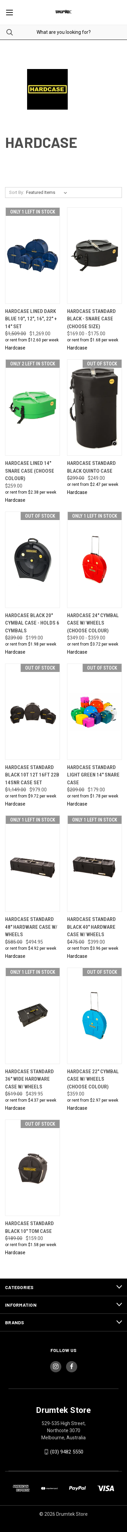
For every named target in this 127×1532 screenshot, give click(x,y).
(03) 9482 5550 (66, 1452)
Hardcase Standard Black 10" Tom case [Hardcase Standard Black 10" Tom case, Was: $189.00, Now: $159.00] (29, 1227)
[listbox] (48, 192)
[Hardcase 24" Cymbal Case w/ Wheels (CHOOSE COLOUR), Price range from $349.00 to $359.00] (94, 560)
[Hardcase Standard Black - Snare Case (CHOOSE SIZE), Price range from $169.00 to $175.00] (94, 255)
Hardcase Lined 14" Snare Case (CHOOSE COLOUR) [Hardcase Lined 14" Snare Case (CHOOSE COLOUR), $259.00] (29, 470)
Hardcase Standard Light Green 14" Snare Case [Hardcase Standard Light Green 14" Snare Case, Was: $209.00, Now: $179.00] (93, 775)
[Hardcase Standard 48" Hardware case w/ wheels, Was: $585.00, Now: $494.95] (32, 863)
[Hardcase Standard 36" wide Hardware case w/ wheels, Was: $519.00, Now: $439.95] (32, 1016)
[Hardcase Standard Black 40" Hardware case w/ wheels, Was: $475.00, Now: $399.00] (94, 863)
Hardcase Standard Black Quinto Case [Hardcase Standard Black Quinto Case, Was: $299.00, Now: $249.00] (91, 467)
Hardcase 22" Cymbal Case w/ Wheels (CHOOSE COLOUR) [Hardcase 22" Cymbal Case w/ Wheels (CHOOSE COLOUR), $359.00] (93, 1079)
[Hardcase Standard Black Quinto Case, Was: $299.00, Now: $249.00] (94, 407)
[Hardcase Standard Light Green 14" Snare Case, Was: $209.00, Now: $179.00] (94, 712)
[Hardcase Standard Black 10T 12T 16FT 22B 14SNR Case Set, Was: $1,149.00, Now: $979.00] (32, 712)
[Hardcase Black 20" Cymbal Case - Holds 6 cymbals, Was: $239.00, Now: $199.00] (32, 560)
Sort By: (16, 192)
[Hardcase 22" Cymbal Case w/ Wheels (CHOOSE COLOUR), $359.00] (94, 1016)
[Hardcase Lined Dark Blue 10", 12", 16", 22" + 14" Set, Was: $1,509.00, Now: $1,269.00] (32, 255)
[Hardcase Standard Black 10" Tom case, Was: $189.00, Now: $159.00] (32, 1168)
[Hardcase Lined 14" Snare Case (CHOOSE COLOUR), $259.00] (32, 407)
